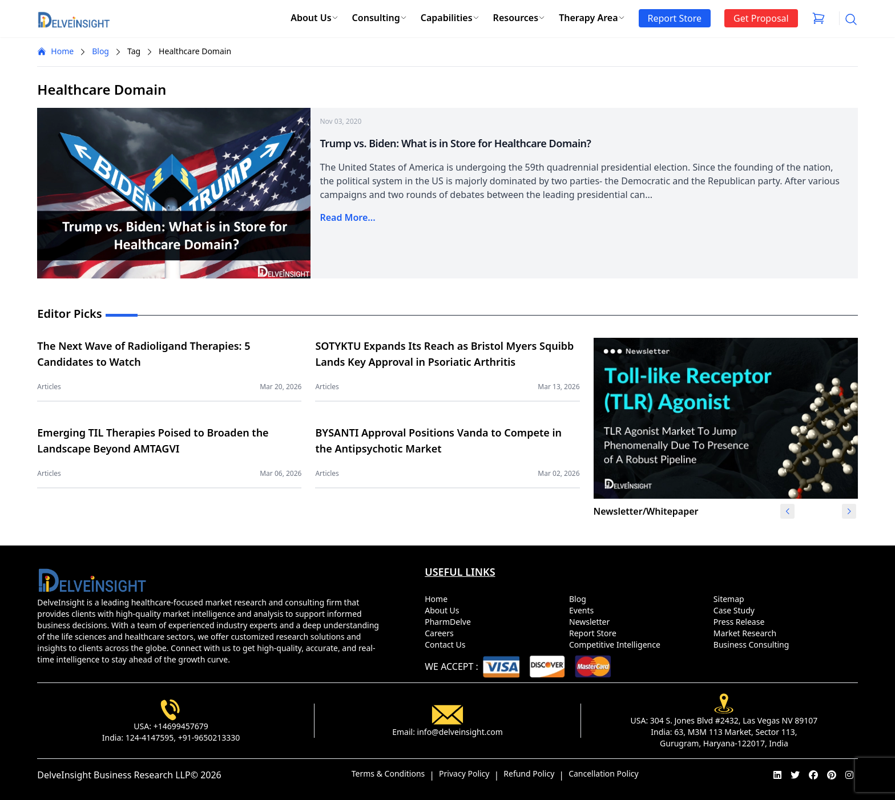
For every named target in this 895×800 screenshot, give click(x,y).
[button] (849, 511)
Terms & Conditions (388, 773)
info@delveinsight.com (460, 731)
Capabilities (450, 17)
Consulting (379, 17)
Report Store (594, 633)
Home (55, 51)
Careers (441, 633)
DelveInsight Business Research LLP (113, 775)
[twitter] (795, 775)
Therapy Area (591, 17)
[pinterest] (832, 775)
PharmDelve (450, 621)
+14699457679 (181, 726)
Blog (100, 51)
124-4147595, (151, 737)
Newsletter (591, 621)
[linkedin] (777, 775)
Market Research (747, 633)
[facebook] (813, 775)
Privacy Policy (464, 773)
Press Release (741, 621)
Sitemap (730, 598)
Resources (519, 17)
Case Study (736, 610)
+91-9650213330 (209, 737)
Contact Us (447, 644)
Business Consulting (753, 644)
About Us (314, 17)
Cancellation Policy (604, 773)
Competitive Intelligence (617, 644)
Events (583, 610)
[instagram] (849, 775)
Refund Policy (528, 773)
